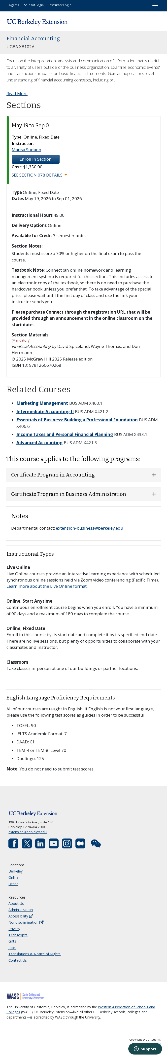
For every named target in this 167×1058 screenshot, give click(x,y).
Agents (14, 5)
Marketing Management (42, 403)
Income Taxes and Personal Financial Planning (64, 434)
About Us (16, 903)
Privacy (14, 928)
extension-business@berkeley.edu (89, 528)
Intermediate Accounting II (45, 411)
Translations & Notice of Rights (34, 953)
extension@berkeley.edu (27, 832)
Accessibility (20, 916)
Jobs (12, 947)
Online (13, 877)
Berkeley (15, 871)
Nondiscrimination (25, 922)
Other (13, 883)
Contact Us (17, 960)
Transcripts (18, 935)
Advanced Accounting (39, 442)
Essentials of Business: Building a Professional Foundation (77, 420)
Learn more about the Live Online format (46, 586)
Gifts (12, 941)
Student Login (34, 5)
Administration (20, 909)
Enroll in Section (36, 159)
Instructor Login (60, 5)
